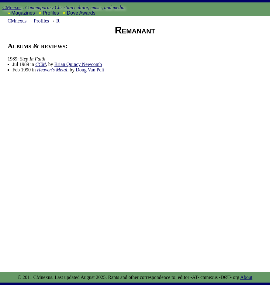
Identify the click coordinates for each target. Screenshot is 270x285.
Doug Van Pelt (90, 69)
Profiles (51, 12)
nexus (17, 20)
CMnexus (11, 7)
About (246, 277)
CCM (40, 64)
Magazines (23, 12)
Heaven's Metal (52, 69)
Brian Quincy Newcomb (78, 64)
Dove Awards (81, 12)
